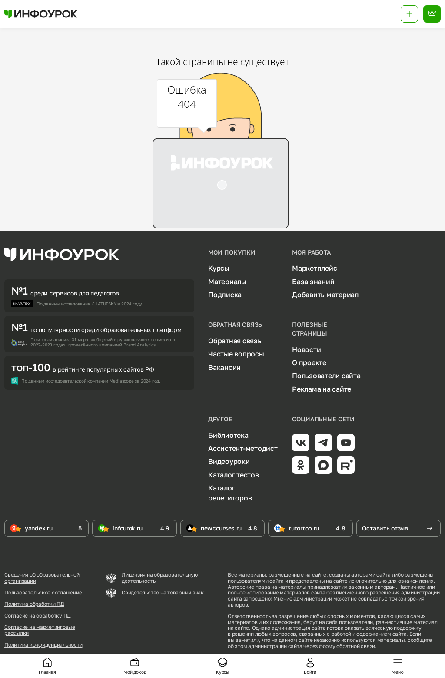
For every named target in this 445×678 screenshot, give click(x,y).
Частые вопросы (236, 353)
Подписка (225, 294)
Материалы (227, 281)
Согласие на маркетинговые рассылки (39, 630)
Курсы (218, 268)
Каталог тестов (233, 474)
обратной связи (355, 646)
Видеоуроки (229, 461)
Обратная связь (235, 340)
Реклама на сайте (321, 389)
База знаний (313, 281)
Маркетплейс (314, 268)
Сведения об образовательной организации (42, 578)
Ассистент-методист (243, 448)
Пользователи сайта (326, 375)
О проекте (309, 362)
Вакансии (224, 367)
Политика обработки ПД (34, 604)
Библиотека (228, 435)
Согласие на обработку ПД (37, 616)
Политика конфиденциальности (43, 645)
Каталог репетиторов (230, 492)
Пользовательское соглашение (43, 593)
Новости (306, 349)
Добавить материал (325, 294)
